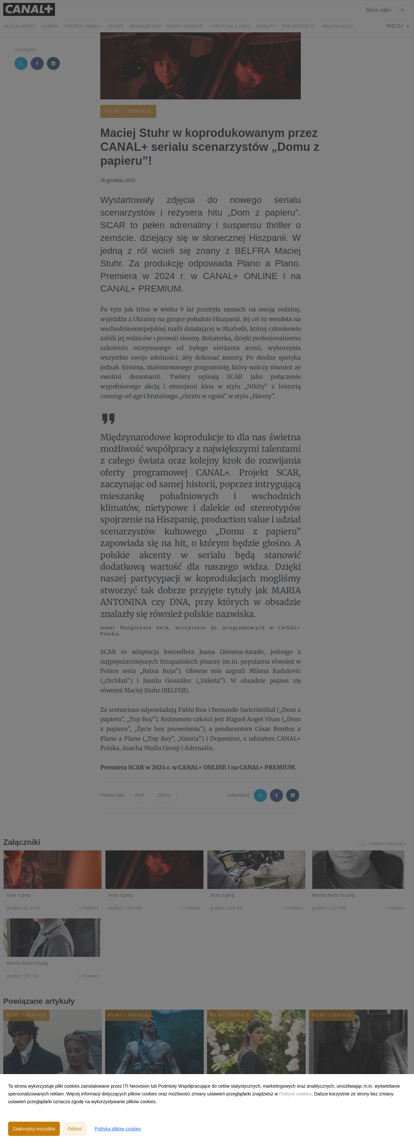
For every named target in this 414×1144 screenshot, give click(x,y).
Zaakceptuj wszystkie (34, 1128)
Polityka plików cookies (117, 1128)
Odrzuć (75, 1128)
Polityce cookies (295, 1093)
